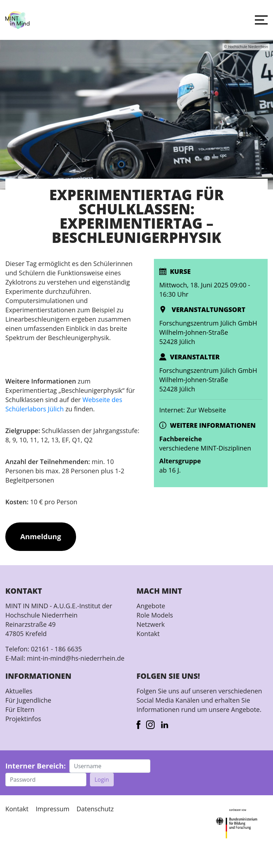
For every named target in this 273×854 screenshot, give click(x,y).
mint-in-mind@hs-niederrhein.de (75, 658)
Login (102, 779)
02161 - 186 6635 (56, 649)
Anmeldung (40, 536)
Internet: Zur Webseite (192, 410)
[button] (261, 20)
